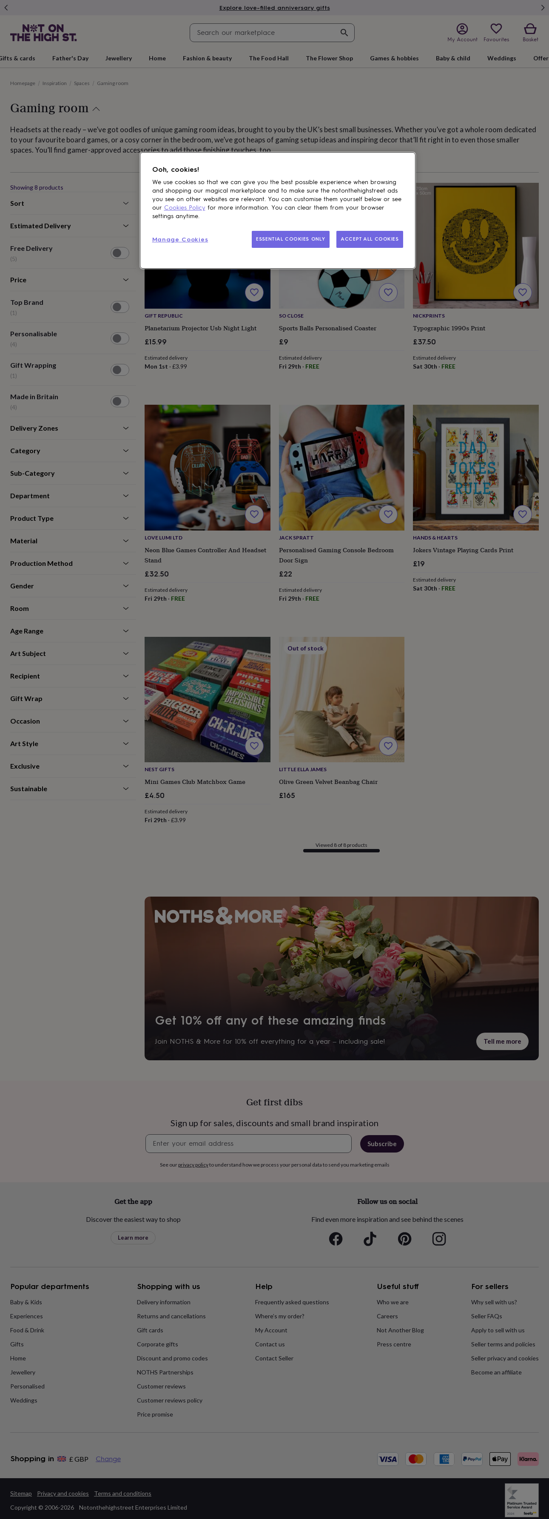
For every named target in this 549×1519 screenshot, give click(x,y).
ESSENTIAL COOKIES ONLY (290, 239)
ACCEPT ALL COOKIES (369, 239)
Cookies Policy (184, 207)
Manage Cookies (180, 239)
